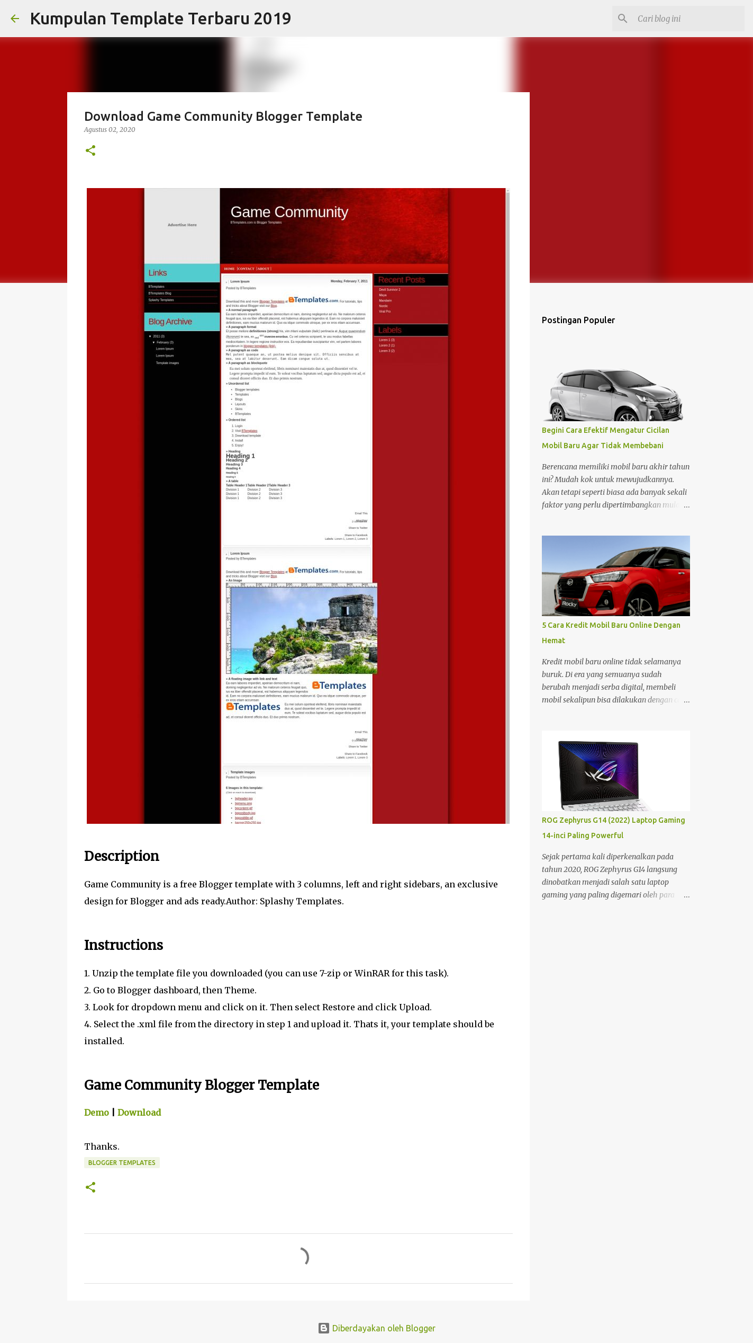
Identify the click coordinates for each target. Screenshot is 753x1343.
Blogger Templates (122, 1162)
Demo (96, 1112)
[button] (90, 151)
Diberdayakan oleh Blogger (376, 1328)
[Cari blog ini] (689, 18)
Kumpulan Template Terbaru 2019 (161, 18)
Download (139, 1112)
